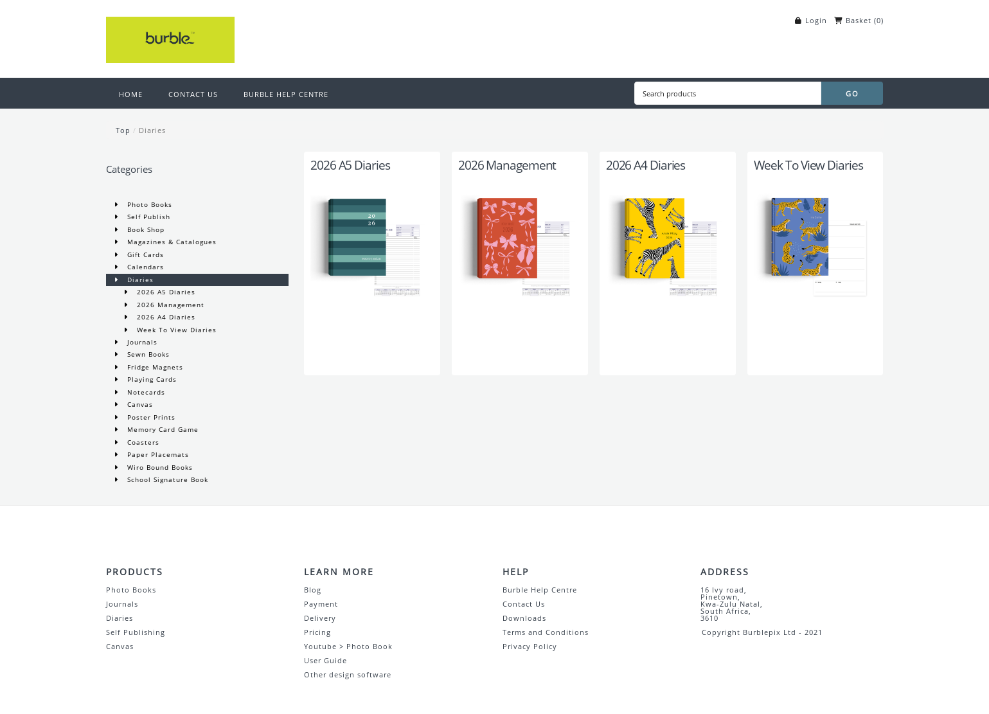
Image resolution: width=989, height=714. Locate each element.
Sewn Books (147, 354)
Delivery (320, 618)
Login (816, 20)
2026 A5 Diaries (164, 291)
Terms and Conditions (546, 632)
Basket (858, 20)
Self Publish (147, 216)
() (879, 20)
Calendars (144, 266)
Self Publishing (135, 632)
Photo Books (148, 204)
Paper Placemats (157, 454)
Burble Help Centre (540, 589)
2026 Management (169, 304)
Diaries (152, 130)
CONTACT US (193, 94)
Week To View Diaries (175, 329)
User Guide (325, 660)
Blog (312, 589)
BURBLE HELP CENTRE (286, 94)
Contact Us (524, 604)
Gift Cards (144, 254)
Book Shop (145, 229)
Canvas (139, 404)
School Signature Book (166, 479)
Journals (141, 341)
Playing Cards (151, 379)
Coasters (142, 442)
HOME (131, 94)
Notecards (145, 392)
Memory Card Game (162, 429)
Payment (321, 604)
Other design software (347, 674)
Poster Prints (150, 417)
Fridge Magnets (154, 366)
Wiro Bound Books (159, 467)
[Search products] (727, 93)
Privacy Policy (530, 646)
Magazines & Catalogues (171, 241)
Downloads (524, 618)
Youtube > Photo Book (348, 646)
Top (123, 130)
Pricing (317, 632)
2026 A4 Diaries (164, 316)
